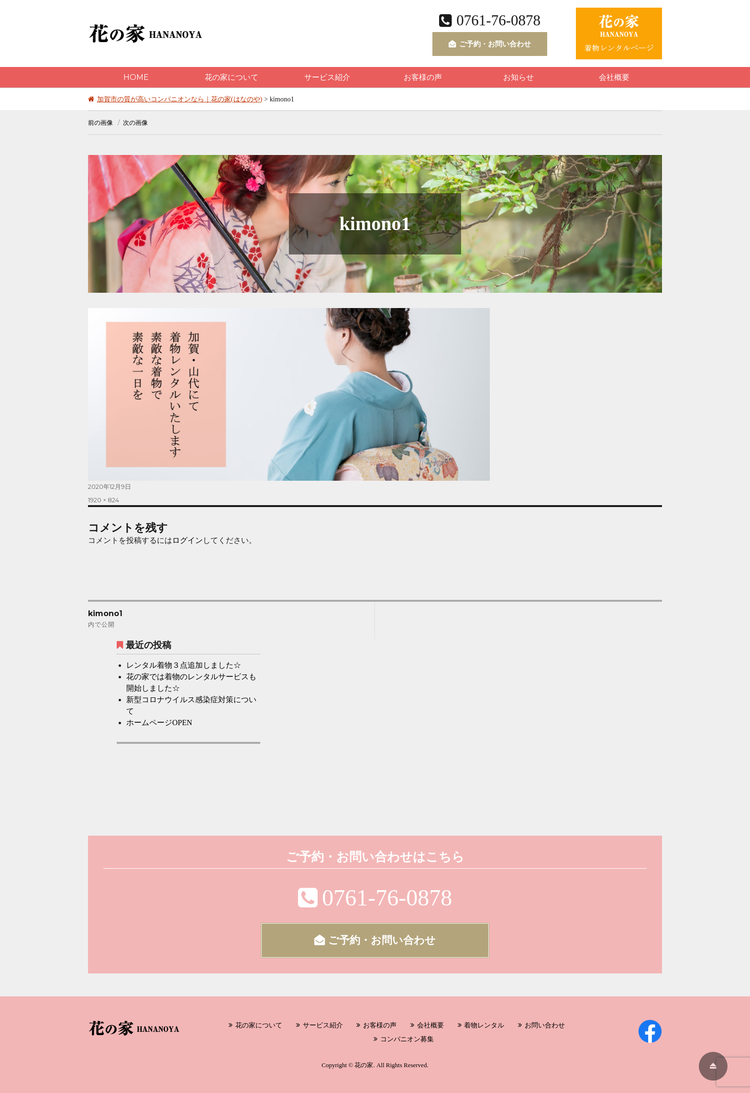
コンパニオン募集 (407, 1039)
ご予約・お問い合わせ (490, 44)
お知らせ (518, 77)
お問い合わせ (545, 1025)
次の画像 (135, 122)
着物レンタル (484, 1025)
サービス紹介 (327, 77)
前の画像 (100, 122)
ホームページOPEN (159, 722)
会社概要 (614, 77)
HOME (136, 77)
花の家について (231, 77)
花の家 (363, 1065)
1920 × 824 (103, 500)
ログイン (187, 540)
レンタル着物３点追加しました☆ (183, 665)
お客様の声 (423, 77)
